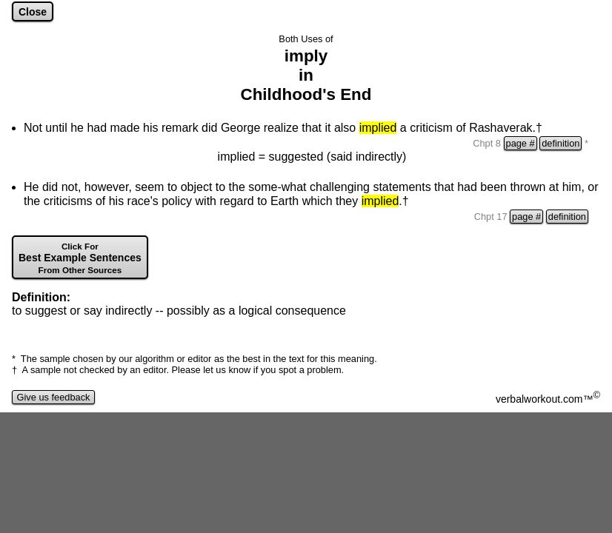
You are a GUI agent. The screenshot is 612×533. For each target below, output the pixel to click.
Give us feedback (53, 397)
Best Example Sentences (80, 258)
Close (33, 12)
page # (520, 143)
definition (560, 143)
